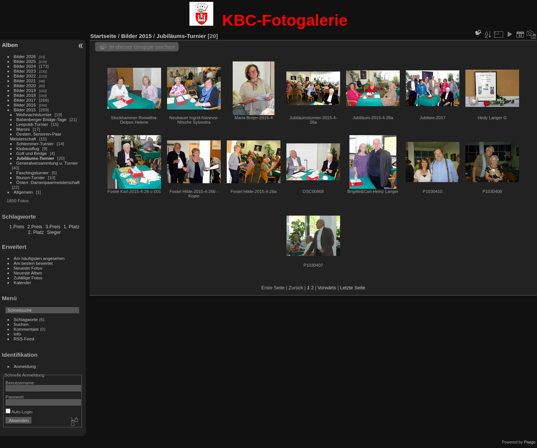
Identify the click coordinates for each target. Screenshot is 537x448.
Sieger (54, 232)
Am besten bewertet (33, 263)
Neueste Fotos (28, 268)
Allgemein (23, 192)
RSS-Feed (24, 338)
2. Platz (36, 232)
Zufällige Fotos (28, 277)
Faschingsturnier (32, 172)
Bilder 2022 (25, 75)
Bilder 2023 (25, 71)
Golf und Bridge (31, 153)
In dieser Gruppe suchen (142, 47)
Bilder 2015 (25, 109)
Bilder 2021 (25, 80)
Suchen (21, 324)
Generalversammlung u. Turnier (47, 163)
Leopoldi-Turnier (32, 124)
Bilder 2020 (25, 85)
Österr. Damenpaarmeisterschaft (48, 182)
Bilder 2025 (25, 61)
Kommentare (26, 329)
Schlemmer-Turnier (35, 143)
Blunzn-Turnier (30, 177)
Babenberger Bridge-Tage (41, 119)
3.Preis (52, 226)
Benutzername (20, 382)
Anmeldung (25, 366)
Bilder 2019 (25, 90)
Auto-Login (19, 411)
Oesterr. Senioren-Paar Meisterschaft (36, 136)
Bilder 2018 (25, 95)
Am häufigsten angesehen (39, 258)
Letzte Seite (352, 287)
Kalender (22, 282)
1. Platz (71, 226)
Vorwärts (327, 287)
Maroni (23, 129)
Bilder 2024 (25, 66)
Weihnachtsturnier (34, 114)
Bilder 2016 (25, 104)
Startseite (103, 36)
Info (17, 333)
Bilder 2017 (25, 100)
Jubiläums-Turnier (35, 158)
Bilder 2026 (25, 56)
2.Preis (34, 226)
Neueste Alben (28, 272)
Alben (10, 45)
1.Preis (16, 226)
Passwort (14, 396)
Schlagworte (26, 319)
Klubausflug (28, 148)
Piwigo (530, 442)
